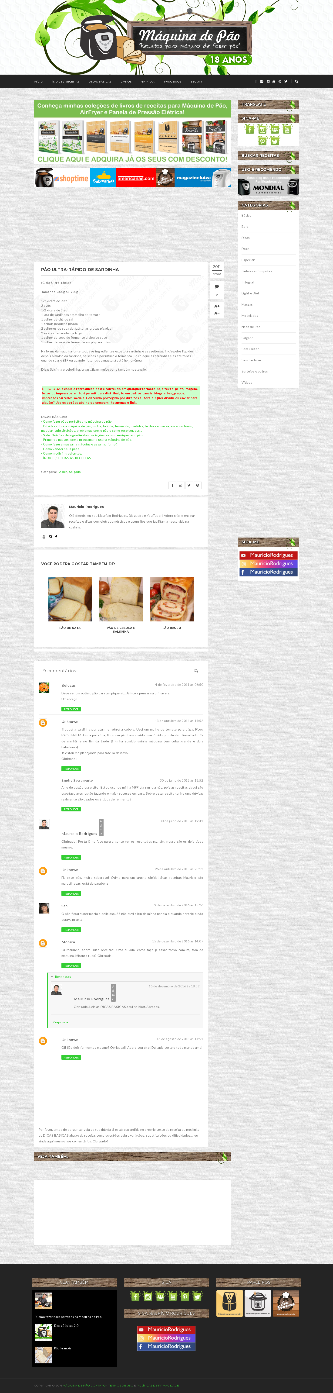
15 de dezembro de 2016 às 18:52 (174, 986)
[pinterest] (280, 81)
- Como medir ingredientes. (61, 453)
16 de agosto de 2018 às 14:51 (180, 1039)
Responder (71, 709)
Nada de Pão (251, 327)
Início (38, 81)
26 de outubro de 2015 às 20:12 (179, 869)
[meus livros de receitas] (132, 131)
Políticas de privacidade (158, 1385)
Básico (63, 472)
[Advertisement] (132, 224)
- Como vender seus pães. (60, 449)
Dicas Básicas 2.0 (66, 1325)
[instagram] (268, 81)
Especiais (249, 260)
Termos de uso (120, 1385)
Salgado (75, 472)
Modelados (250, 315)
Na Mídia (148, 81)
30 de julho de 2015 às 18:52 (181, 780)
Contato (98, 1385)
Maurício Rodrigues (79, 833)
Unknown (69, 721)
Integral (248, 282)
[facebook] (256, 81)
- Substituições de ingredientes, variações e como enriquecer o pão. (92, 435)
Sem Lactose (251, 360)
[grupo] (261, 81)
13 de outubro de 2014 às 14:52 (179, 721)
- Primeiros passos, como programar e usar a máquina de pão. (86, 439)
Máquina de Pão (77, 1385)
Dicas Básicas (100, 81)
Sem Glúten (250, 349)
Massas (247, 304)
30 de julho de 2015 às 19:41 (181, 821)
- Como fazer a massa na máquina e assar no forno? (79, 444)
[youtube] (273, 81)
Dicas (246, 238)
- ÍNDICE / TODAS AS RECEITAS (66, 458)
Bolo (245, 226)
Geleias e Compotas (257, 271)
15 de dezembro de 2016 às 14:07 (177, 941)
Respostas (63, 977)
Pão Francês (62, 1348)
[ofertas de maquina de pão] (132, 177)
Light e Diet (250, 293)
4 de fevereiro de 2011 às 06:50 (179, 684)
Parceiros (173, 81)
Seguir (196, 81)
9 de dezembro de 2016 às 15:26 (178, 905)
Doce (245, 249)
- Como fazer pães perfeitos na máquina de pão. (77, 421)
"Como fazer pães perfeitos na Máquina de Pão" (69, 1317)
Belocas (68, 685)
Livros (126, 81)
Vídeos (247, 382)
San (64, 905)
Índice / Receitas (65, 81)
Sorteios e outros (255, 371)
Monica (68, 942)
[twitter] (285, 81)
